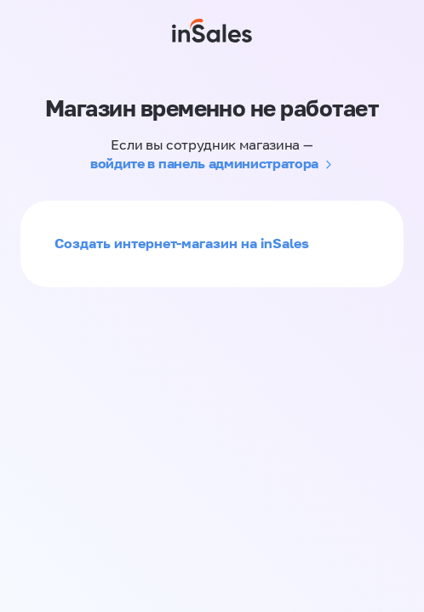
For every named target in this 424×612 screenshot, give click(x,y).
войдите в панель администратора (204, 163)
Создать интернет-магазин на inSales (181, 243)
